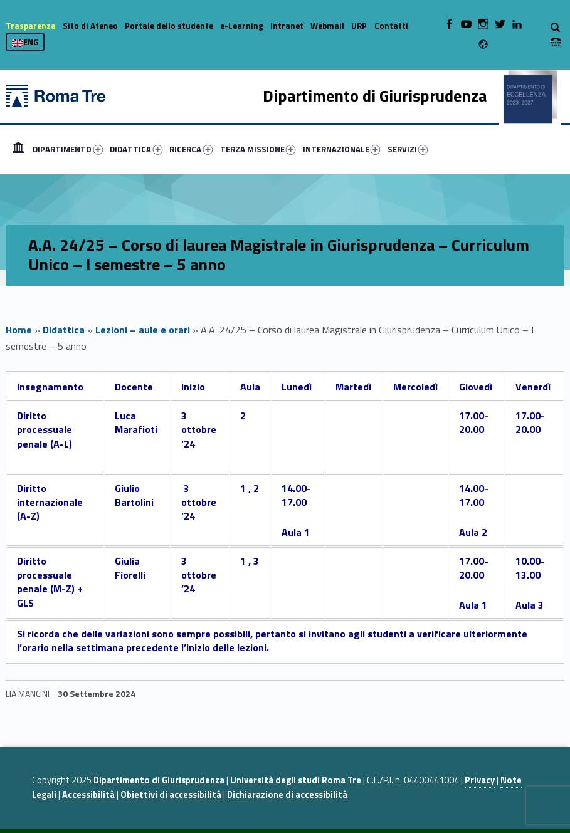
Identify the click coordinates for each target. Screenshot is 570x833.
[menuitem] (18, 149)
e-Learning (241, 25)
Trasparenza (31, 25)
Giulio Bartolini (134, 495)
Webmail (327, 25)
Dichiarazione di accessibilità (287, 795)
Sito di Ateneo (90, 25)
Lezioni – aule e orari (142, 329)
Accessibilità (88, 795)
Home (18, 149)
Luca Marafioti (136, 422)
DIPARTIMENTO (68, 149)
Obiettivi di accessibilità (170, 795)
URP (359, 25)
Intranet (286, 25)
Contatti (391, 25)
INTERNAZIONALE (342, 149)
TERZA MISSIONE (258, 149)
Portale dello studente (169, 25)
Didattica (64, 329)
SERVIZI (408, 149)
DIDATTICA (136, 149)
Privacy (480, 780)
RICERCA (191, 149)
